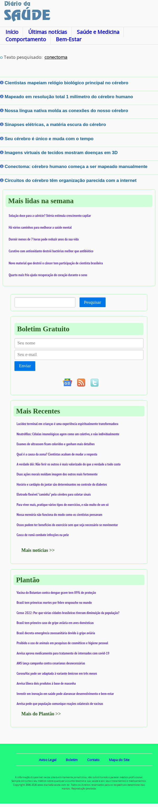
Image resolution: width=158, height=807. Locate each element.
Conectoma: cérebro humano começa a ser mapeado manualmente (76, 166)
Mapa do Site (119, 759)
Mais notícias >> (38, 550)
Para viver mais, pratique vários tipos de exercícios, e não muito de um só (63, 504)
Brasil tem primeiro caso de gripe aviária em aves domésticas (55, 622)
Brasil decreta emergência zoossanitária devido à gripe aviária (56, 633)
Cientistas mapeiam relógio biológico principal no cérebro (66, 82)
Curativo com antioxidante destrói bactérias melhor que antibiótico (51, 251)
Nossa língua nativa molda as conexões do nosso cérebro (66, 110)
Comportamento (26, 39)
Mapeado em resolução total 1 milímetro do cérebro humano (69, 96)
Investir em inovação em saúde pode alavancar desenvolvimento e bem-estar (65, 693)
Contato (93, 759)
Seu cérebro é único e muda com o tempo (49, 138)
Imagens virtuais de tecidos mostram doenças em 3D (61, 152)
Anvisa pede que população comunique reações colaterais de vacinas (60, 703)
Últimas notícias (47, 31)
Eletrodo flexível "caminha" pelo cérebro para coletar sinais (54, 494)
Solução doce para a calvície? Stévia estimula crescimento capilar (50, 215)
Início (12, 31)
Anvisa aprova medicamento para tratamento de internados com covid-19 (63, 653)
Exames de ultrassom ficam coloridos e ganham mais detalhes (56, 444)
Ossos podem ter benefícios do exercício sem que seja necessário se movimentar (67, 524)
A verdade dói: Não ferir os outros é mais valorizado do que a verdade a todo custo (69, 464)
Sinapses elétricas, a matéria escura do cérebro (55, 124)
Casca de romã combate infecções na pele (43, 534)
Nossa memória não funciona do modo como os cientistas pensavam (59, 514)
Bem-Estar (68, 39)
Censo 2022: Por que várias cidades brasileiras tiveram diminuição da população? (68, 612)
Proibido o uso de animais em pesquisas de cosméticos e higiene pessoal (62, 643)
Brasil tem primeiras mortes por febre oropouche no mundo (54, 602)
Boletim (72, 759)
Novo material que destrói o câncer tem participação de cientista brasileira (56, 263)
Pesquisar (92, 302)
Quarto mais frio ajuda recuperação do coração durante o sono (48, 275)
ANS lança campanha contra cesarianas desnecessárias (51, 663)
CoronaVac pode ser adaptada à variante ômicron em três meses (57, 673)
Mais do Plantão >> (41, 713)
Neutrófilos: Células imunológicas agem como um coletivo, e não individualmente (68, 434)
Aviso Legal (47, 759)
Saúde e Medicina (98, 31)
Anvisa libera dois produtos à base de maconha (46, 683)
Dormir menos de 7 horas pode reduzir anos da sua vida (44, 239)
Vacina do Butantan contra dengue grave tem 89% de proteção (56, 592)
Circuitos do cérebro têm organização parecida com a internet (71, 180)
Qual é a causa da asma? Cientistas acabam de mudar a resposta (57, 454)
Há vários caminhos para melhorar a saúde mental (40, 227)
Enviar (25, 365)
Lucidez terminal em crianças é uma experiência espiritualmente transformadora (67, 423)
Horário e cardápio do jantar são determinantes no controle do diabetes (62, 484)
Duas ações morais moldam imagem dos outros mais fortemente (57, 474)
